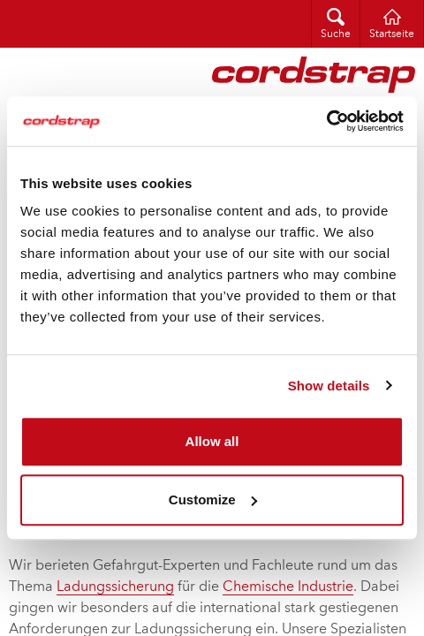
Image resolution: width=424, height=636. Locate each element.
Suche (336, 34)
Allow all (212, 441)
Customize (213, 499)
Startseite (391, 34)
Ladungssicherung (115, 587)
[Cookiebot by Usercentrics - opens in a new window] (326, 121)
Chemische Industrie (288, 587)
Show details (329, 385)
